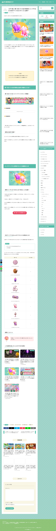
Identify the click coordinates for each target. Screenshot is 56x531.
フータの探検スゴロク (45, 178)
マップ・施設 (43, 170)
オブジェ (42, 189)
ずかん (42, 180)
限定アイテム (43, 187)
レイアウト (43, 152)
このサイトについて (18, 527)
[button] (6, 428)
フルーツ (43, 208)
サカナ (43, 202)
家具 (41, 183)
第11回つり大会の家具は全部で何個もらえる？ (19, 75)
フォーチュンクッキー (45, 163)
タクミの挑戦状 (43, 165)
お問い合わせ (38, 527)
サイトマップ (25, 527)
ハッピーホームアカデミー (46, 176)
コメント (7, 488)
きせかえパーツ (43, 219)
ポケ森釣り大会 (25, 424)
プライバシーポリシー (31, 527)
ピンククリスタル (18, 424)
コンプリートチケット (45, 194)
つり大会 (6, 12)
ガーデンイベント (44, 156)
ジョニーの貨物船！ (45, 174)
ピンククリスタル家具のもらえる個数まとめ (18, 77)
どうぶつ (42, 168)
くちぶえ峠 (43, 172)
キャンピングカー (44, 216)
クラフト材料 (44, 200)
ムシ (42, 204)
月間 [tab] (51, 16)
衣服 (41, 185)
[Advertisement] (19, 60)
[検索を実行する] (52, 8)
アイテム (42, 192)
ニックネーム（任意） (9, 502)
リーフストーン (44, 196)
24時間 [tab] (42, 16)
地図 (42, 212)
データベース (43, 221)
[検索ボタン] (53, 2)
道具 (42, 214)
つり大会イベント (44, 159)
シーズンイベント (44, 154)
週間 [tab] (46, 16)
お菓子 (43, 210)
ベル (42, 198)
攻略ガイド (31, 424)
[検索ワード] (46, 8)
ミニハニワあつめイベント (45, 161)
